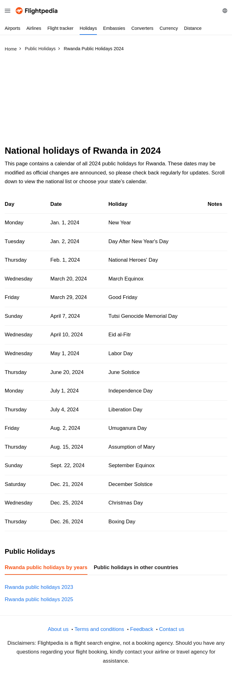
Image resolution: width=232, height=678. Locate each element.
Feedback (141, 629)
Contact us (171, 629)
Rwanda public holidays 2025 (39, 599)
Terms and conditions (99, 629)
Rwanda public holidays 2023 (39, 587)
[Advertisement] (116, 101)
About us (58, 629)
